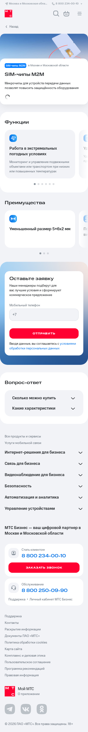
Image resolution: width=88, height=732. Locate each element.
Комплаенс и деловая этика (25, 655)
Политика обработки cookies (26, 642)
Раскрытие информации (23, 629)
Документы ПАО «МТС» (22, 636)
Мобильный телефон (24, 305)
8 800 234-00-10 (67, 4)
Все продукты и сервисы (23, 436)
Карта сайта (13, 649)
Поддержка (17, 599)
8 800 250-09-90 (45, 590)
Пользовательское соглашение (27, 662)
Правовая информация (22, 675)
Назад (13, 26)
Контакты (12, 623)
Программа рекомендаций (25, 668)
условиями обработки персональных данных (42, 346)
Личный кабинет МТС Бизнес (51, 599)
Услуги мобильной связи (23, 443)
